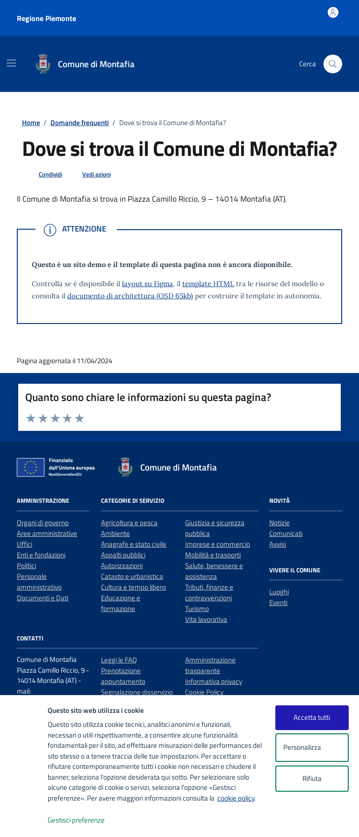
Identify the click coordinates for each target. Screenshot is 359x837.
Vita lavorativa (206, 619)
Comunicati (285, 533)
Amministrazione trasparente (210, 665)
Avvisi (277, 544)
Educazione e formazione (120, 603)
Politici (26, 565)
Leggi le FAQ (119, 659)
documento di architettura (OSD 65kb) (130, 295)
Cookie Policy (204, 692)
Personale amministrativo (39, 581)
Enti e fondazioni (41, 554)
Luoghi (279, 591)
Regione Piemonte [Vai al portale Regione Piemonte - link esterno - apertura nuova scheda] (46, 18)
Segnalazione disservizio (137, 692)
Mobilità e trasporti (213, 554)
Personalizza (312, 747)
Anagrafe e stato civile (133, 544)
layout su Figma (147, 283)
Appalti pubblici (123, 554)
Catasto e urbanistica (132, 576)
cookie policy (235, 798)
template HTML (208, 283)
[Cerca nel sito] (332, 64)
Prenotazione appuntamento (123, 676)
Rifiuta (312, 778)
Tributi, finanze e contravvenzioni (209, 592)
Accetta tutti (312, 717)
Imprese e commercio (217, 544)
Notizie (279, 522)
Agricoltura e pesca (129, 522)
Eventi (278, 602)
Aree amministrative (47, 533)
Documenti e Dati (42, 597)
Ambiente (115, 533)
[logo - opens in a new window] (24, 820)
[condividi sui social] (43, 174)
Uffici (24, 544)
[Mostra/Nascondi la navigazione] (11, 63)
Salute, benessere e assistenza (214, 571)
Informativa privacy (213, 681)
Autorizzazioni (122, 565)
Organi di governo (43, 522)
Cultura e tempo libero (133, 587)
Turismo (197, 608)
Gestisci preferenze (86, 820)
